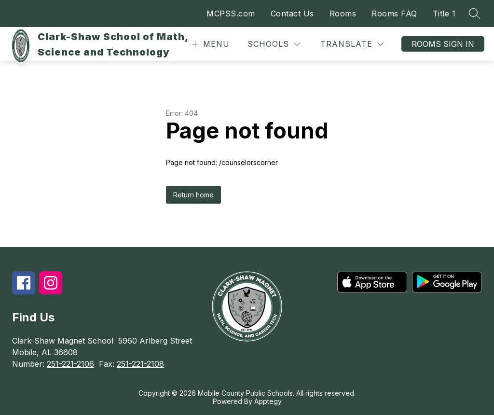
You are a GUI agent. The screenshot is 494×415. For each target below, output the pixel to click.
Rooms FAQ (394, 13)
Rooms (343, 13)
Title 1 (444, 13)
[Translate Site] (352, 44)
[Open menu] (210, 44)
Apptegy (268, 401)
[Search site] (474, 13)
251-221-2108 (140, 364)
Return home (193, 195)
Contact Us (292, 13)
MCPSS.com (230, 13)
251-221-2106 (70, 364)
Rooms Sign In (443, 44)
